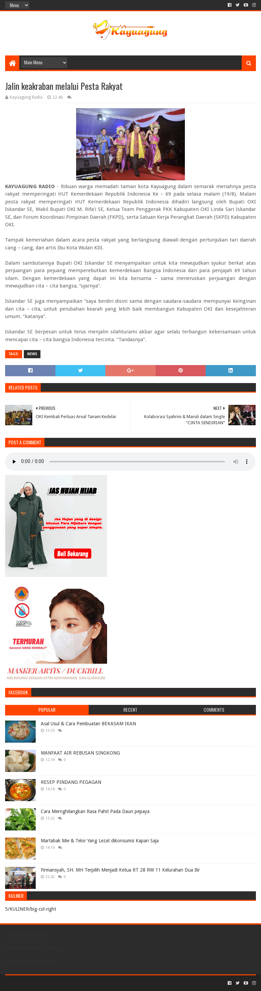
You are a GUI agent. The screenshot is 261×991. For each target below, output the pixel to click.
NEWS (32, 354)
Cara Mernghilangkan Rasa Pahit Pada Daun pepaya (95, 811)
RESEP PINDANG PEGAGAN (71, 782)
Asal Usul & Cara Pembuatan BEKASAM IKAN (88, 723)
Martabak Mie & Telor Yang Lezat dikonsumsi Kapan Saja (100, 840)
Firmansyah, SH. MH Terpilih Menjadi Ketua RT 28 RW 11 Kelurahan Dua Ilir (120, 870)
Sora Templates (43, 983)
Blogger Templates (82, 983)
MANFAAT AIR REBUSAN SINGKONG (80, 753)
